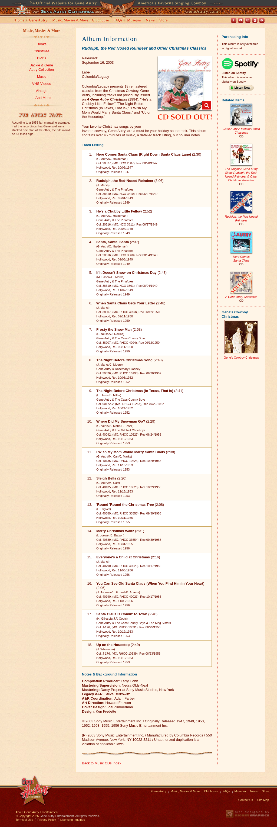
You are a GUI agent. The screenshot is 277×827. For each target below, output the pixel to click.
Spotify (262, 20)
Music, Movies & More (41, 31)
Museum (134, 20)
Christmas (42, 51)
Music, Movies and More (70, 20)
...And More (41, 98)
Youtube (240, 20)
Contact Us (245, 800)
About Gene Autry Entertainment (37, 812)
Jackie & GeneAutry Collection (41, 67)
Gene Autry (38, 20)
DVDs (41, 58)
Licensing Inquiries (72, 819)
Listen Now (242, 87)
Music (41, 77)
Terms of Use (24, 819)
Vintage (42, 91)
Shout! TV (255, 20)
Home (19, 20)
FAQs (118, 20)
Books (42, 44)
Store (164, 20)
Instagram (247, 20)
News (150, 20)
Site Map (263, 800)
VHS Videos (41, 84)
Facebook (233, 20)
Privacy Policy (46, 819)
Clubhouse (100, 20)
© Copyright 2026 (27, 816)
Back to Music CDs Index (101, 763)
